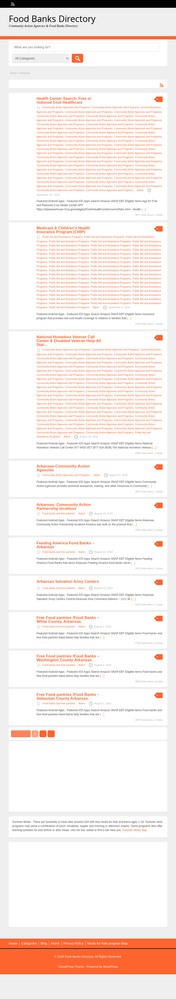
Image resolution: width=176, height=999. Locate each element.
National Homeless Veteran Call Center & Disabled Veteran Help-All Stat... (68, 341)
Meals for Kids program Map (107, 943)
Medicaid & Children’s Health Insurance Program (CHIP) (63, 230)
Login (161, 3)
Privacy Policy (73, 943)
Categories (29, 943)
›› (51, 733)
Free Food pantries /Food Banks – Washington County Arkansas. (67, 658)
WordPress (110, 966)
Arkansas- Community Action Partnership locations (63, 506)
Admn (140, 190)
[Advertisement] (88, 776)
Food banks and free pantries (58, 513)
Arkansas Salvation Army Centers (67, 581)
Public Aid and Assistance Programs (62, 236)
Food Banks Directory (52, 18)
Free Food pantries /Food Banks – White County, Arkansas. (67, 620)
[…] (143, 209)
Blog (44, 943)
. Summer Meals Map (134, 830)
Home (13, 73)
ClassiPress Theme (71, 966)
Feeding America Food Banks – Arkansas (65, 545)
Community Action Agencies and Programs (66, 107)
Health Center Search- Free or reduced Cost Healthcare (63, 100)
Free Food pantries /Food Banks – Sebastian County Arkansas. (67, 696)
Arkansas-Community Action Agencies (63, 468)
